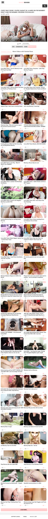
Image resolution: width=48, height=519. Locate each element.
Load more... (24, 509)
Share (25, 46)
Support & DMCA (15, 516)
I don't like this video (20, 44)
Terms (25, 516)
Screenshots (19, 46)
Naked (24, 2)
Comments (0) (32, 46)
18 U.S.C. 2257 (33, 516)
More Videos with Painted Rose (23, 51)
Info (13, 46)
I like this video (18, 44)
